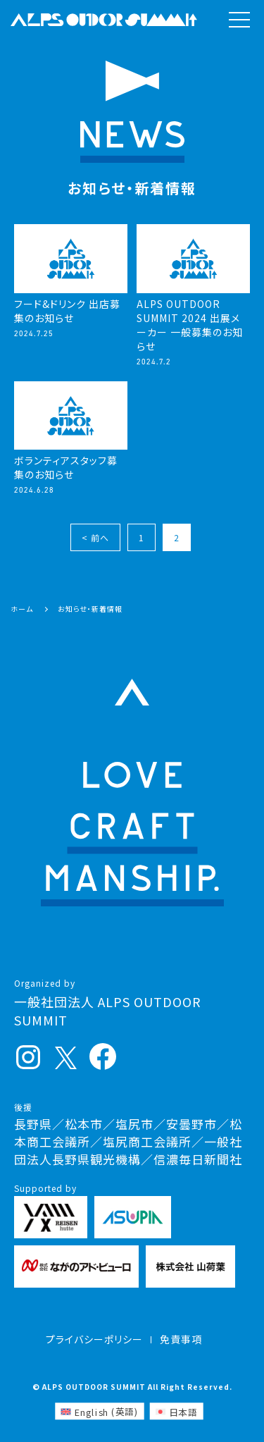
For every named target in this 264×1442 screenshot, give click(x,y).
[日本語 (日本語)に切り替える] (176, 1411)
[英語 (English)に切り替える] (99, 1411)
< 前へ (95, 537)
